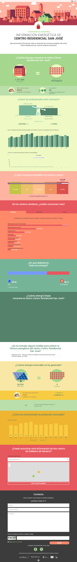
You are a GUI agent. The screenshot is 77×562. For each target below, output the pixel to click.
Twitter (41, 549)
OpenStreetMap (52, 481)
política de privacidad (17, 542)
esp (72, 1)
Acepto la (15, 542)
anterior (8, 155)
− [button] (9, 466)
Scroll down (38, 560)
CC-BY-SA (60, 481)
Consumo (13, 212)
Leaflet (44, 481)
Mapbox (67, 481)
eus (75, 1)
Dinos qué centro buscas (14, 456)
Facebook (35, 549)
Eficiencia (39, 212)
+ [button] (9, 464)
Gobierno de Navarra (39, 32)
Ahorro (64, 212)
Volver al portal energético (38, 483)
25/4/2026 (38, 155)
